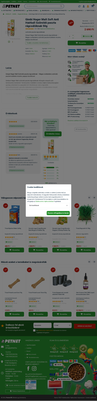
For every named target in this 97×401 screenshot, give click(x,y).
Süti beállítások (34, 205)
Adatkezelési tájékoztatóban (44, 201)
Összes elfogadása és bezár (58, 213)
